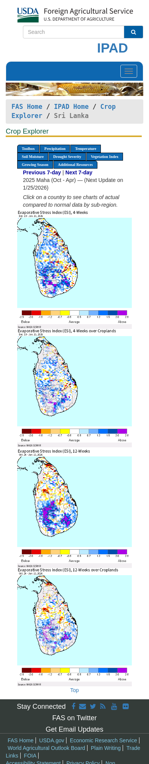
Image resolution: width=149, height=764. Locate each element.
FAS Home (26, 106)
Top (74, 690)
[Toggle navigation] (128, 71)
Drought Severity (67, 157)
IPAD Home (71, 106)
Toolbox (28, 149)
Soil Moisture (33, 157)
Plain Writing (106, 748)
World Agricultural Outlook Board (46, 748)
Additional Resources (75, 165)
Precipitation (54, 149)
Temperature (85, 149)
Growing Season (35, 165)
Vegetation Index (104, 157)
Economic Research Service (103, 740)
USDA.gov (51, 740)
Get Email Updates (74, 729)
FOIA (30, 756)
